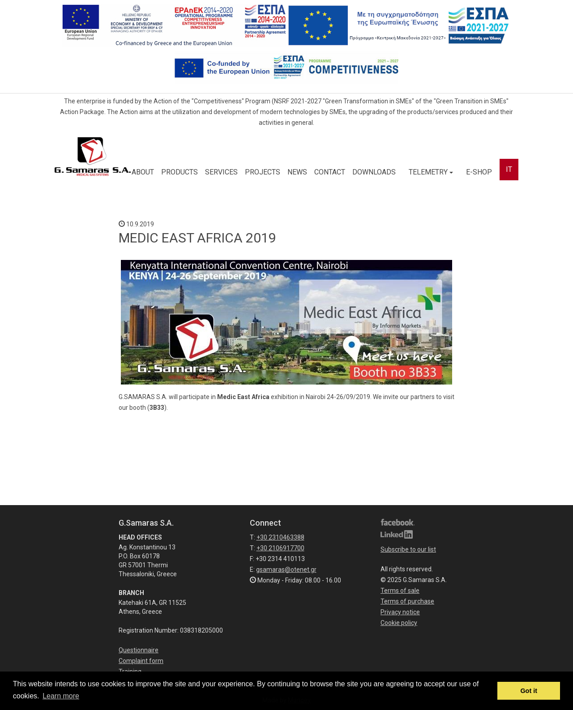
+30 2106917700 (280, 548)
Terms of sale (400, 590)
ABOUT (143, 172)
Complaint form (141, 660)
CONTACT (329, 172)
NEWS (297, 172)
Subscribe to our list (408, 549)
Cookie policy (399, 622)
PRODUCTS (179, 172)
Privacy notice (400, 612)
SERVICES (221, 172)
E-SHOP (479, 172)
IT (509, 169)
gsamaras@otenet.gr (286, 569)
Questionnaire (138, 650)
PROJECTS (262, 172)
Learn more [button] (61, 696)
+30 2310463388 (280, 537)
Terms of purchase (407, 601)
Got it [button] (528, 690)
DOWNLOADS (374, 172)
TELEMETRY (431, 172)
